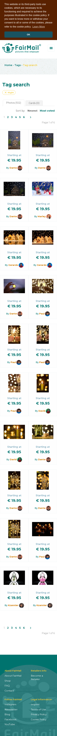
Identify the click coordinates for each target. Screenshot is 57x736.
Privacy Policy (39, 714)
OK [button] (28, 34)
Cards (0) (34, 103)
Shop (8, 680)
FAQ (7, 685)
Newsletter (11, 709)
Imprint (35, 704)
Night (9, 92)
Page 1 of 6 (48, 122)
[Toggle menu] (51, 48)
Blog (7, 714)
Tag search (30, 65)
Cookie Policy (38, 719)
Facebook (10, 719)
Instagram (10, 704)
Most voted (47, 110)
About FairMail (13, 675)
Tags (17, 65)
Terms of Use (38, 709)
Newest (32, 110)
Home (8, 65)
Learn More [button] (38, 26)
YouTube (10, 724)
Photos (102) (13, 102)
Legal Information (41, 699)
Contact (9, 690)
